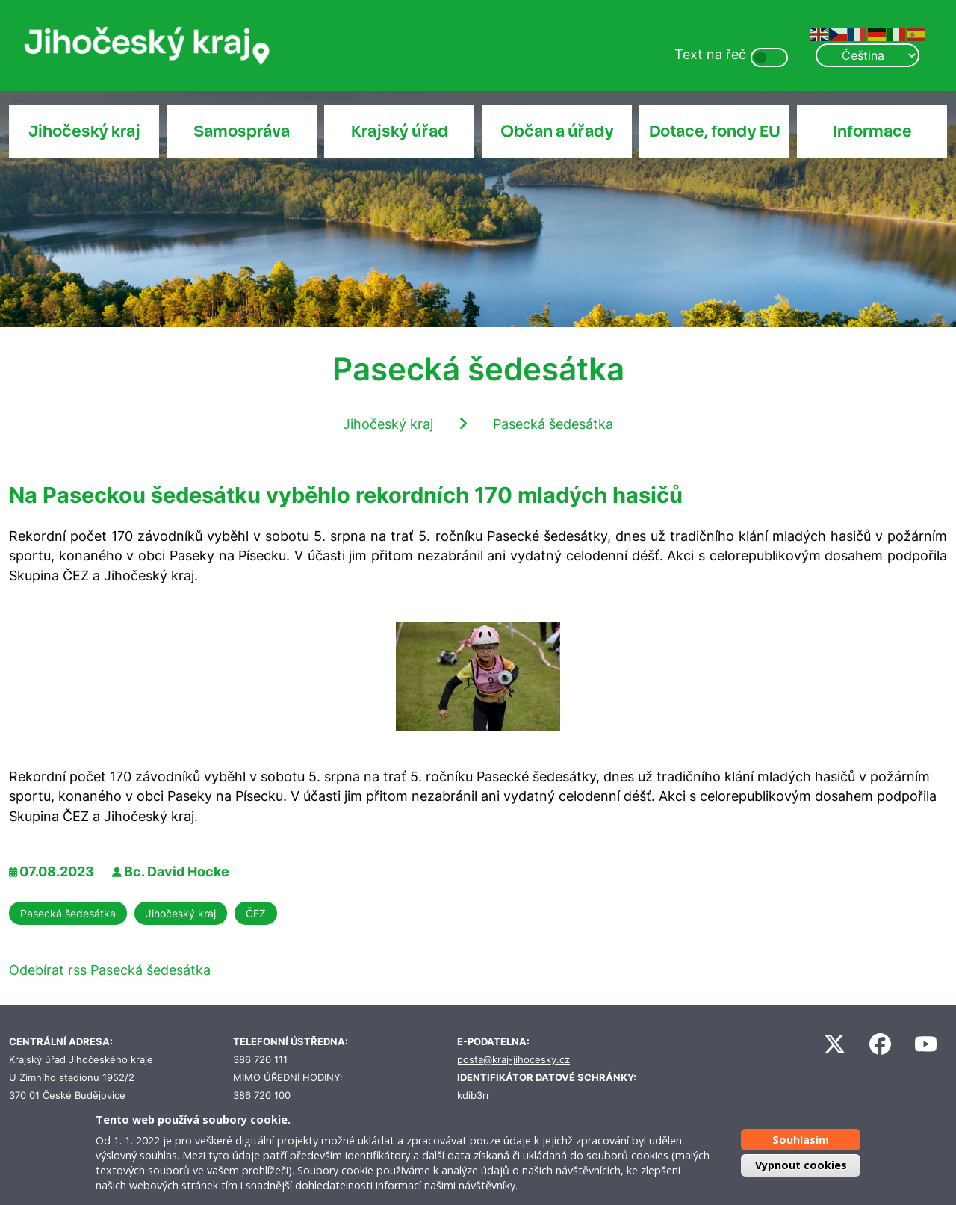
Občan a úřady (557, 131)
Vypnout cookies (801, 1165)
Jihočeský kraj (84, 131)
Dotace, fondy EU (714, 131)
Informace (872, 131)
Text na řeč (710, 54)
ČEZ (256, 913)
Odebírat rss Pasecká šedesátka (110, 970)
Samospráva (241, 131)
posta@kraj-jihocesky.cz (513, 1059)
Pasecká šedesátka (553, 424)
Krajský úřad (399, 131)
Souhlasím (800, 1140)
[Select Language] (867, 55)
